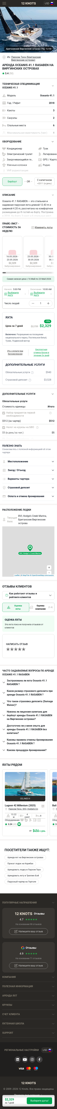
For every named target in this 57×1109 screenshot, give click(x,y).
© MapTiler (25, 575)
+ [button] (49, 567)
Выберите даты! (39, 1100)
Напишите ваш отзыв (28, 931)
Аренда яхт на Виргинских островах (25, 857)
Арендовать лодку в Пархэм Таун (24, 869)
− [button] (49, 573)
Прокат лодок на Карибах (20, 863)
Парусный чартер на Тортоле (21, 881)
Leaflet (17, 575)
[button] (28, 86)
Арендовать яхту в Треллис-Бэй (23, 875)
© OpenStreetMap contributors (42, 575)
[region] (28, 254)
